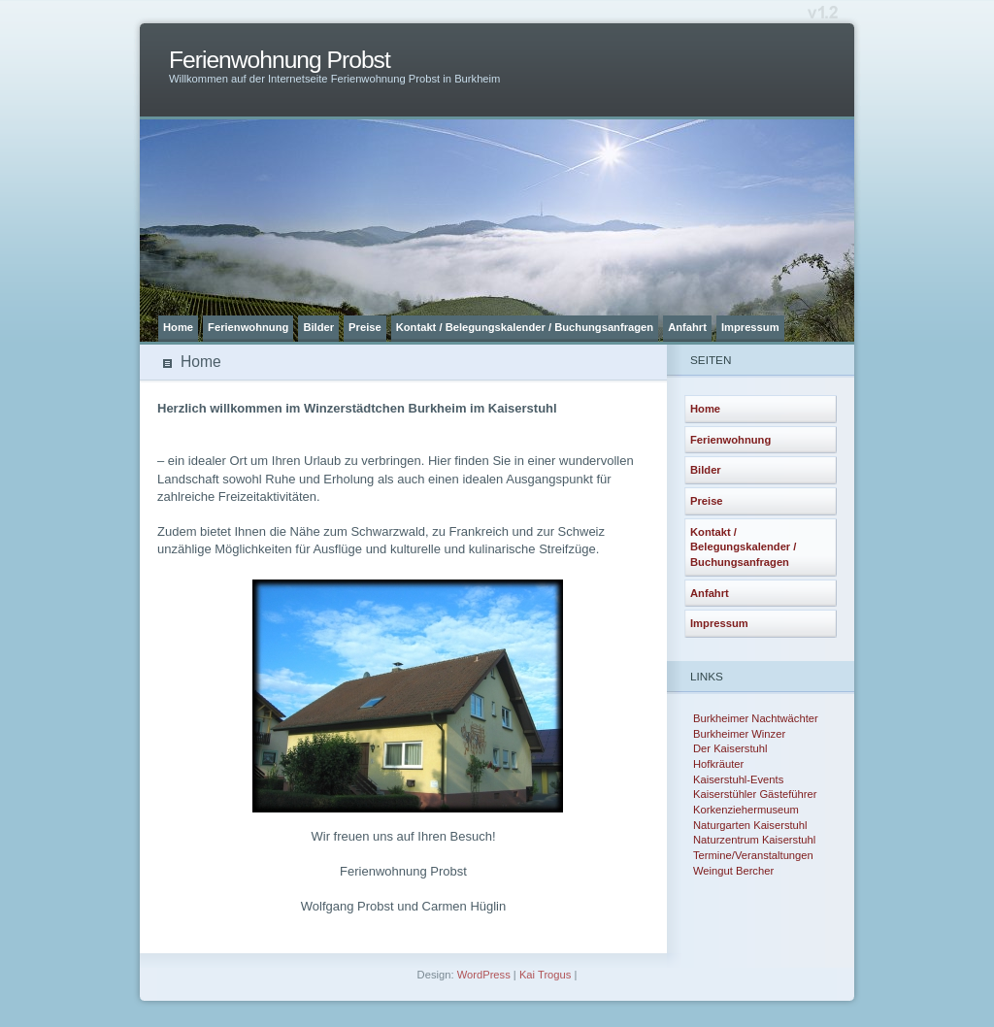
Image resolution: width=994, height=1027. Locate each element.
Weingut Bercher (733, 871)
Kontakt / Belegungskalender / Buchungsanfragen (524, 327)
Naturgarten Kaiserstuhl (750, 825)
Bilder (318, 327)
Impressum (750, 327)
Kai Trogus (545, 974)
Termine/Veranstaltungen (753, 855)
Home (178, 327)
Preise (364, 327)
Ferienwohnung (248, 327)
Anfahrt (687, 327)
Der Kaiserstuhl (730, 748)
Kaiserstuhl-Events (738, 779)
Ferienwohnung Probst (279, 60)
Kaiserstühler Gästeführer (754, 794)
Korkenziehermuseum (746, 809)
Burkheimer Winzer (739, 734)
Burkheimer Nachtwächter (755, 718)
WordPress (484, 974)
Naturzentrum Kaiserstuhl (754, 839)
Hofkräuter (718, 764)
